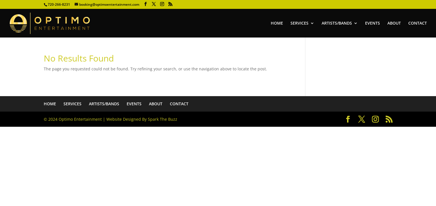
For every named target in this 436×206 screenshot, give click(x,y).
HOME (277, 23)
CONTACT (417, 23)
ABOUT (394, 23)
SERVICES (299, 23)
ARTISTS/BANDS (337, 23)
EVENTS (372, 23)
